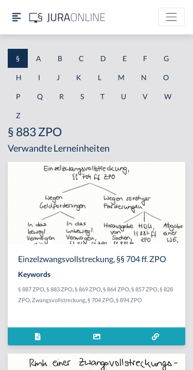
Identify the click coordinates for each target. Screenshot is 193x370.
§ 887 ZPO (31, 289)
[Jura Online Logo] (67, 17)
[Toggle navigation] (171, 17)
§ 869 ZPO (88, 289)
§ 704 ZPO (100, 300)
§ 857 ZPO (144, 289)
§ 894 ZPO (129, 300)
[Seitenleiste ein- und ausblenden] (16, 17)
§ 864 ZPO (116, 289)
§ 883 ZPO (59, 289)
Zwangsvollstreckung (58, 300)
